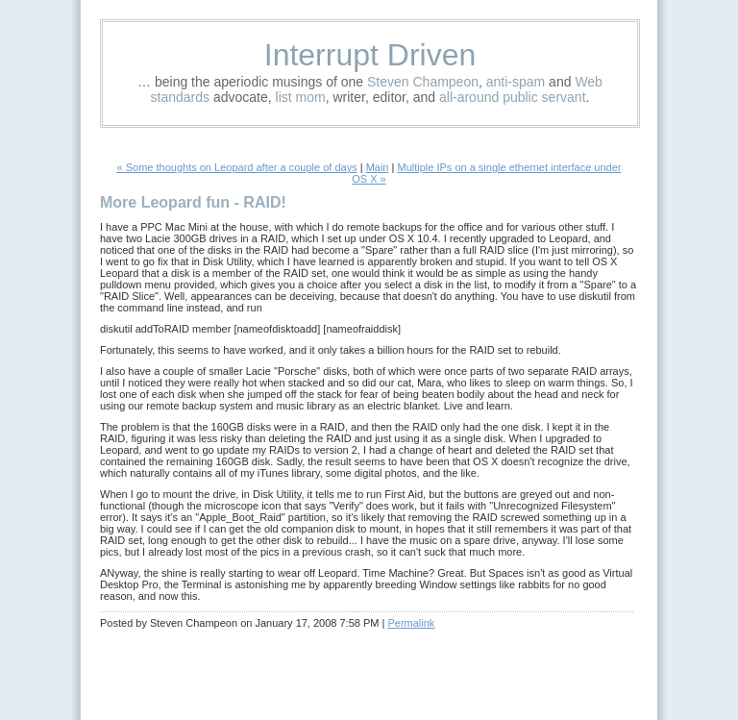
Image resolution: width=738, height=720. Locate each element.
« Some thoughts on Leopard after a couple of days (237, 167)
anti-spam (515, 81)
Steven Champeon (423, 81)
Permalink (410, 623)
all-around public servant (512, 97)
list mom (301, 97)
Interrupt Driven (370, 54)
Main (377, 167)
